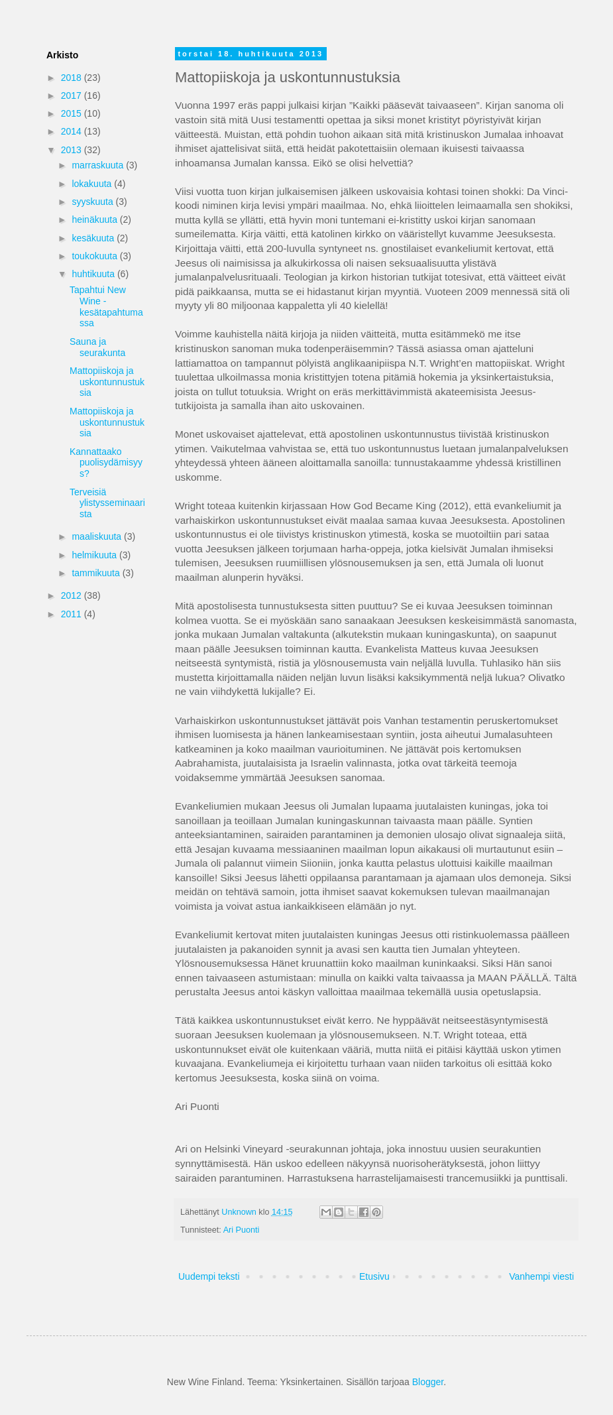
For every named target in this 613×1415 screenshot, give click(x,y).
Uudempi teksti (209, 1276)
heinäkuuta (95, 219)
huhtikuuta (94, 274)
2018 (72, 77)
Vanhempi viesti (541, 1276)
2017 (72, 95)
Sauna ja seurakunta (97, 347)
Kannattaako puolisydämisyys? (106, 462)
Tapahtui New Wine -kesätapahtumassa (106, 306)
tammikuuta (97, 573)
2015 (72, 113)
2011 (72, 614)
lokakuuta (93, 183)
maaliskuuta (98, 536)
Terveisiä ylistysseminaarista (107, 503)
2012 (72, 595)
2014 (72, 131)
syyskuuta (93, 201)
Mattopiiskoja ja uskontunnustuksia (107, 382)
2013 (72, 150)
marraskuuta (99, 165)
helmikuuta (95, 555)
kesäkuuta (94, 238)
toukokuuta (95, 256)
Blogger (427, 1382)
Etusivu (374, 1276)
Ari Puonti (241, 1230)
